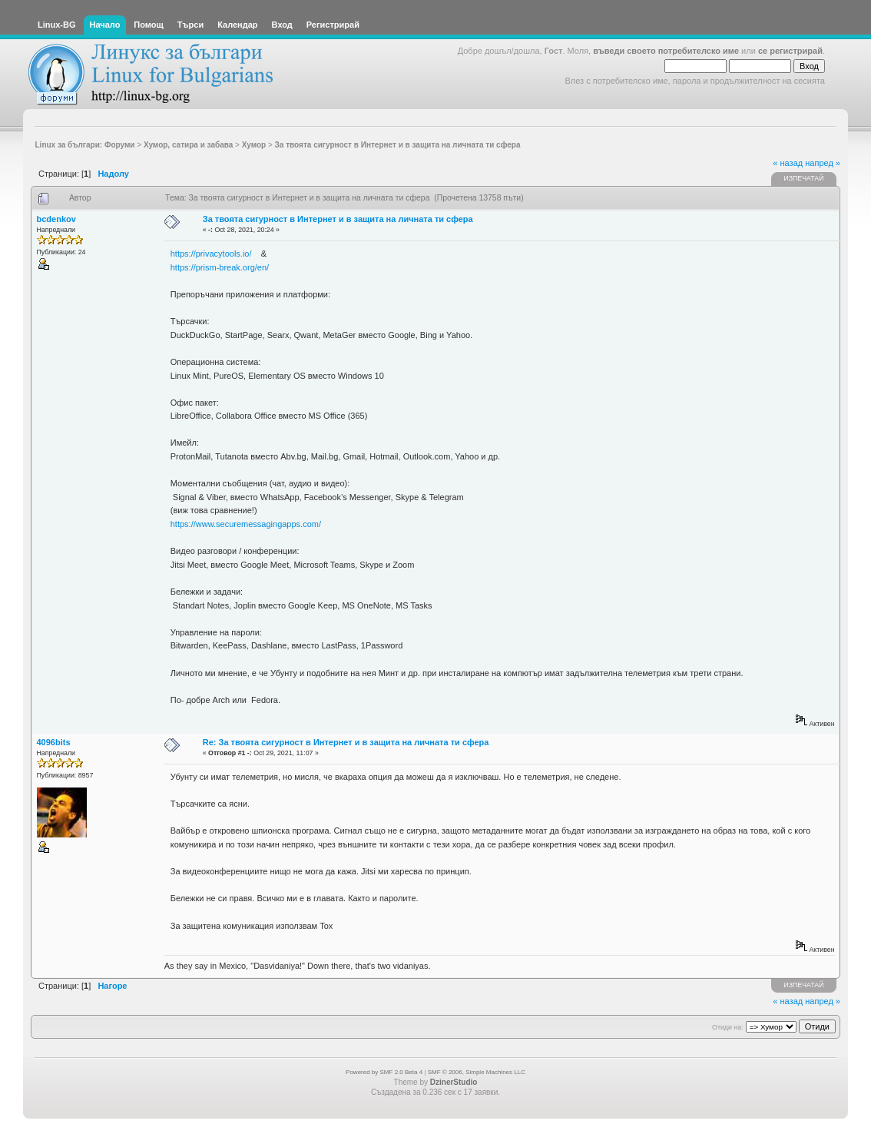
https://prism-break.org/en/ (220, 267)
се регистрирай (790, 50)
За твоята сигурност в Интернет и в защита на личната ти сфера (338, 219)
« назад (788, 162)
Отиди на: (727, 1027)
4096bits (54, 742)
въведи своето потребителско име (666, 50)
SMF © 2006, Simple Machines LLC (476, 1072)
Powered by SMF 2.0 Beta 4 (384, 1072)
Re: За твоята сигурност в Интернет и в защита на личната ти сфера (346, 742)
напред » (822, 162)
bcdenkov (56, 219)
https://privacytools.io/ (211, 253)
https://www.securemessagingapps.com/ (246, 524)
